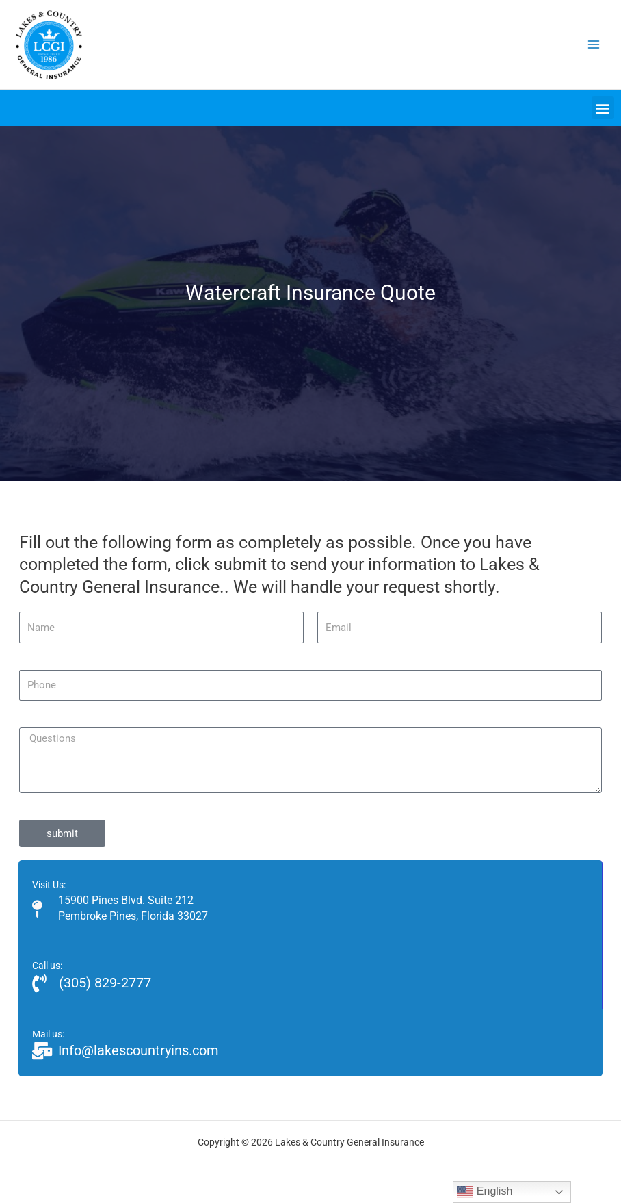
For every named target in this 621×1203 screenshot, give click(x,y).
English (484, 1192)
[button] (603, 107)
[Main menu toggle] (594, 45)
